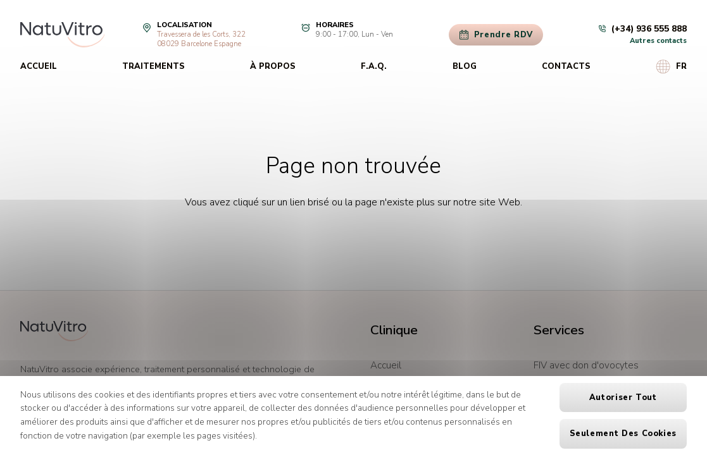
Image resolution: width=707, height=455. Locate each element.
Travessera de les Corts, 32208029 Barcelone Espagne (201, 39)
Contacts (566, 66)
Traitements (153, 66)
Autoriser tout (623, 397)
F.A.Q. (374, 66)
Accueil (38, 66)
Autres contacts (658, 41)
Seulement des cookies (623, 433)
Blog (465, 66)
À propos (273, 66)
